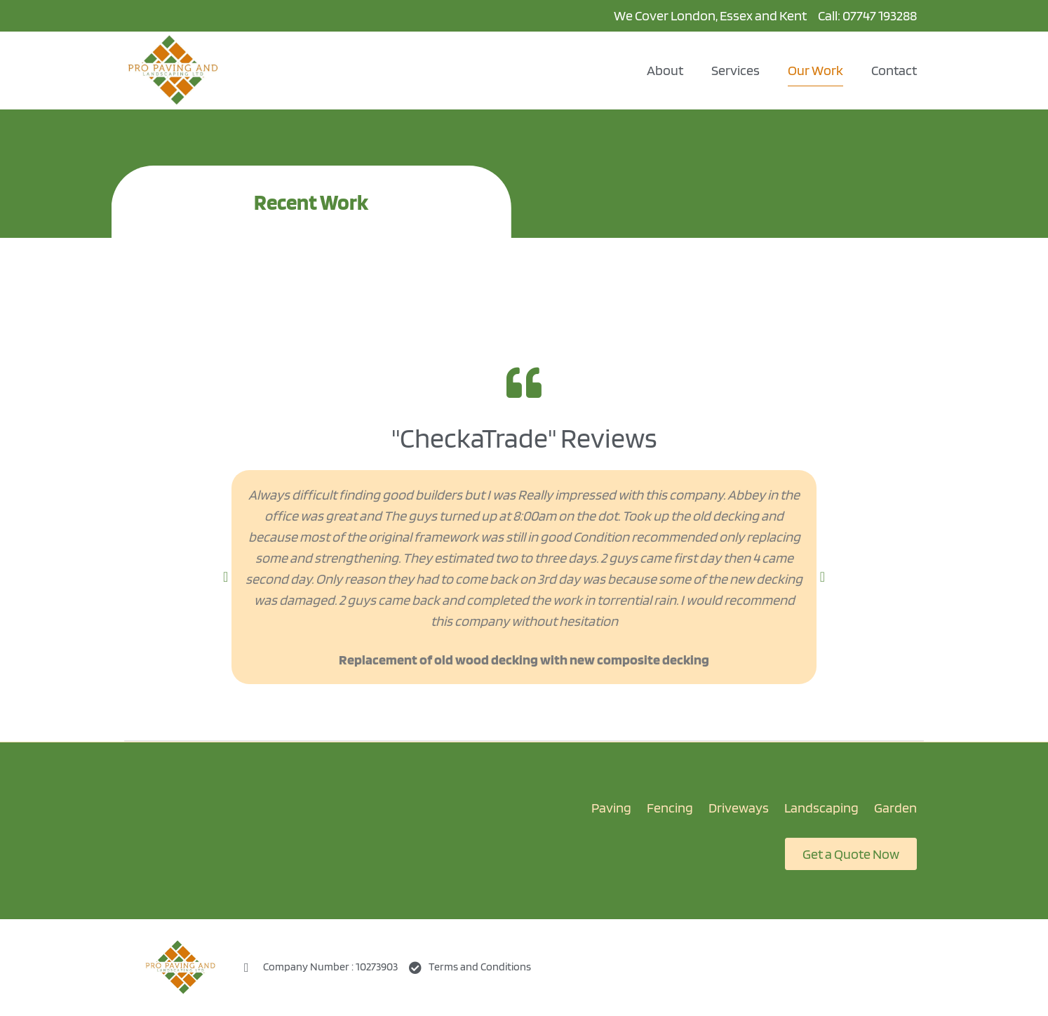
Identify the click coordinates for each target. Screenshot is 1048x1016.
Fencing (670, 807)
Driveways (738, 807)
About (665, 70)
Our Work (815, 70)
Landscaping (821, 807)
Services (735, 70)
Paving (611, 807)
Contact (894, 70)
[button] (225, 577)
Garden (895, 807)
